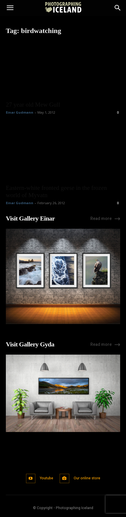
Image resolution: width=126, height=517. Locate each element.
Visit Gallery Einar (30, 218)
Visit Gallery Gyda (30, 344)
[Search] (118, 8)
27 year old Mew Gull (33, 104)
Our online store (87, 478)
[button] (10, 8)
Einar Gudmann (19, 112)
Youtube (46, 478)
